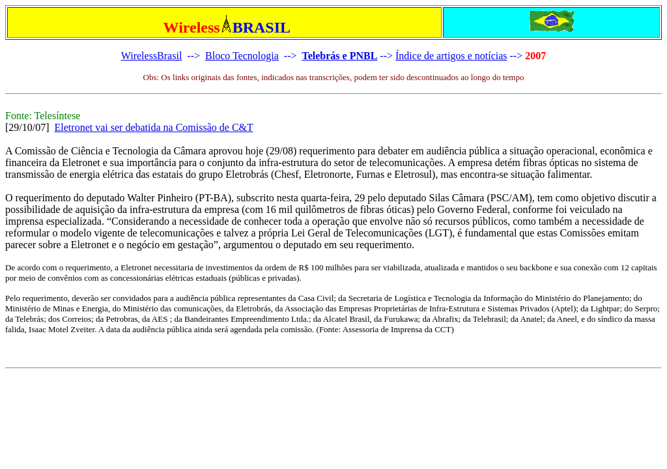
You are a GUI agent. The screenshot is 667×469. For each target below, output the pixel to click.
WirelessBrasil (151, 55)
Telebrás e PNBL (339, 55)
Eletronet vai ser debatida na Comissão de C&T (154, 127)
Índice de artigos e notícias (451, 55)
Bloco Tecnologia (242, 55)
